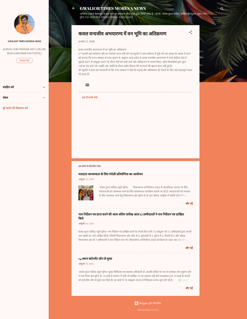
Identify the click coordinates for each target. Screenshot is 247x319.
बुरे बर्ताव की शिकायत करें (15, 108)
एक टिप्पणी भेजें (89, 97)
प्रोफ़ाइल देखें (24, 60)
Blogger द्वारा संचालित (147, 303)
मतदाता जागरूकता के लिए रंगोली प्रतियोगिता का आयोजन (110, 174)
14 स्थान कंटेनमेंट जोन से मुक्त (95, 259)
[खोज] (222, 9)
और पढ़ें (189, 203)
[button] (191, 33)
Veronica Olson (144, 310)
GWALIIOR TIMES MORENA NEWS (24, 41)
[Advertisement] (213, 76)
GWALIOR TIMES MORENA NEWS (113, 8)
